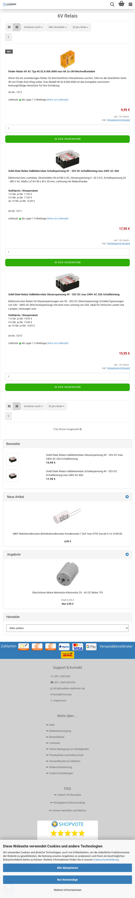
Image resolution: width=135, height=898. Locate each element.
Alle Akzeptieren (67, 867)
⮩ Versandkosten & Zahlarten (63, 761)
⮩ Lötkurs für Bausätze (67, 794)
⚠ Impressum (58, 700)
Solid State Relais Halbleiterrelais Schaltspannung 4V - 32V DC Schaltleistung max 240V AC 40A (63, 170)
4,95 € (67, 541)
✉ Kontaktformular (61, 694)
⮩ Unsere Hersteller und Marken (67, 810)
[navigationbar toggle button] (130, 4)
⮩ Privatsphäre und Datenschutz (65, 755)
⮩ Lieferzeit (53, 743)
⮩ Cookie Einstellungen (59, 773)
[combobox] (33, 27)
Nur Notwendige (67, 879)
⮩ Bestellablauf (55, 736)
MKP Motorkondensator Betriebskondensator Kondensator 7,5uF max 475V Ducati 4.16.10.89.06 (67, 533)
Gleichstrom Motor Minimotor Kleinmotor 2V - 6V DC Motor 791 (67, 592)
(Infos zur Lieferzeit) (57, 99)
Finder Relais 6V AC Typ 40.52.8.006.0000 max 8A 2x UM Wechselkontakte (51, 71)
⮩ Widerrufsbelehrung (59, 767)
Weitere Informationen (68, 890)
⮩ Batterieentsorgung (58, 730)
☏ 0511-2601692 (60, 676)
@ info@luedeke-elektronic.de (67, 688)
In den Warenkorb (67, 139)
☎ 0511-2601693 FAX (63, 682)
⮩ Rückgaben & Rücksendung (67, 802)
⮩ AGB (50, 724)
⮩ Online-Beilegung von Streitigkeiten (67, 749)
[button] (9, 27)
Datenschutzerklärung (106, 859)
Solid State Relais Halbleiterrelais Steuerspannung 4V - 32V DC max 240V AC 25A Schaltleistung (63, 294)
